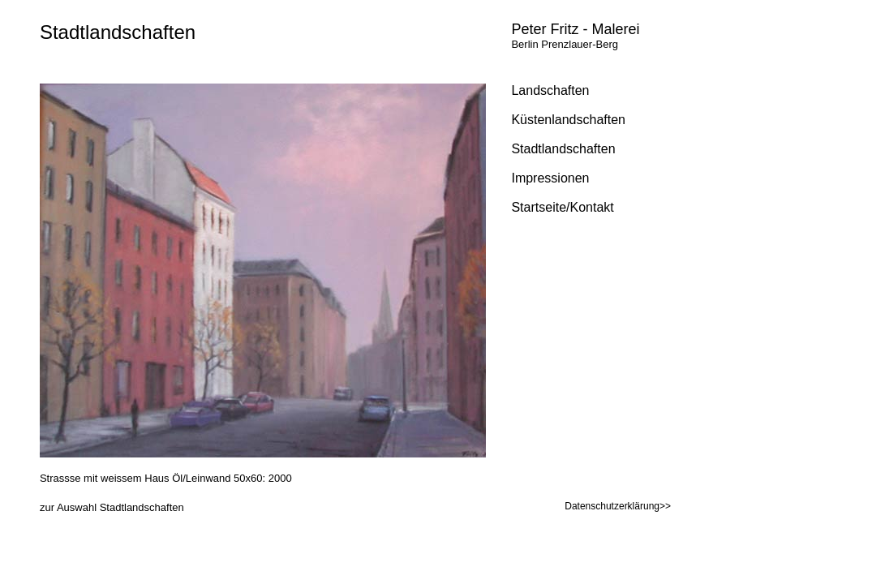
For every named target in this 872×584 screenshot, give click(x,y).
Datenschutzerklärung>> (618, 506)
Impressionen (550, 178)
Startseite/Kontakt (562, 207)
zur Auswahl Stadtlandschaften (112, 507)
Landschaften (550, 90)
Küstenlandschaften (568, 120)
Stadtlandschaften (117, 32)
